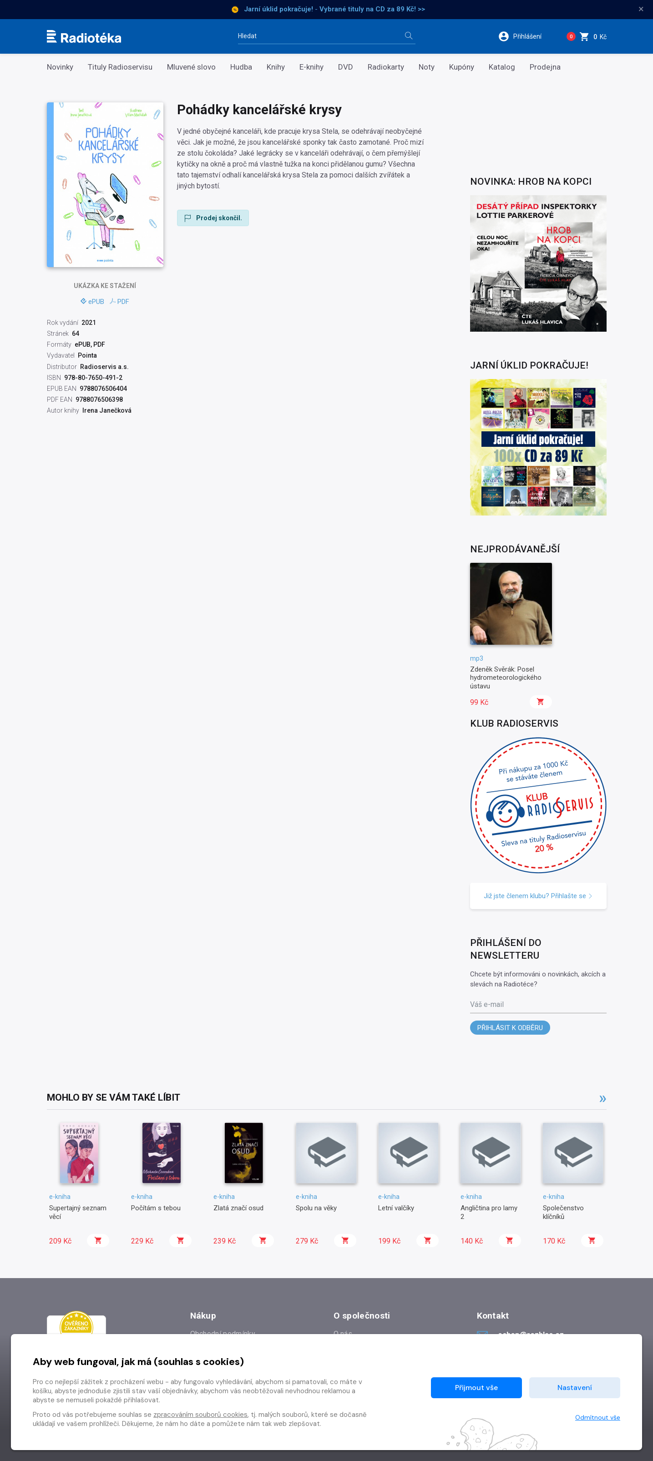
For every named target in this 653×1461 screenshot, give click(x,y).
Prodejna (545, 67)
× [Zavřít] (641, 9)
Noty (427, 67)
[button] (526, 36)
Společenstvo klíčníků (563, 1212)
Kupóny (461, 67)
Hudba (241, 67)
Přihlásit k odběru (510, 1028)
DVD (345, 67)
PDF (119, 302)
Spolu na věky (316, 1208)
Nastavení (574, 1387)
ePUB (92, 302)
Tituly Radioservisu (120, 67)
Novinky (60, 67)
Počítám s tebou (156, 1208)
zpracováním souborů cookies (200, 1414)
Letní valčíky (396, 1208)
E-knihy (311, 67)
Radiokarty (386, 67)
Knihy (276, 67)
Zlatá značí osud (238, 1208)
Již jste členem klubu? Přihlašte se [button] (538, 896)
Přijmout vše (476, 1387)
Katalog (502, 67)
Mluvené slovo (191, 67)
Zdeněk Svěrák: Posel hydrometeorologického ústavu (506, 677)
